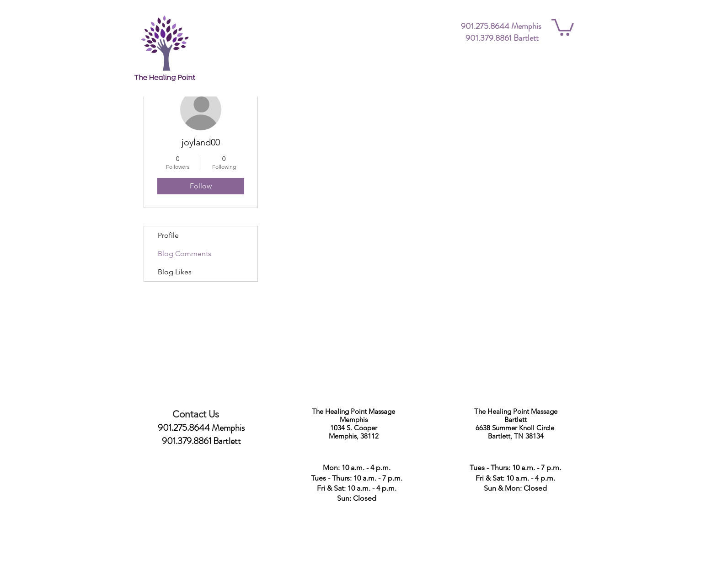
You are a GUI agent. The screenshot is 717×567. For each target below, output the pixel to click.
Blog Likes (175, 271)
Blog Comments (184, 253)
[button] (562, 26)
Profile (168, 235)
